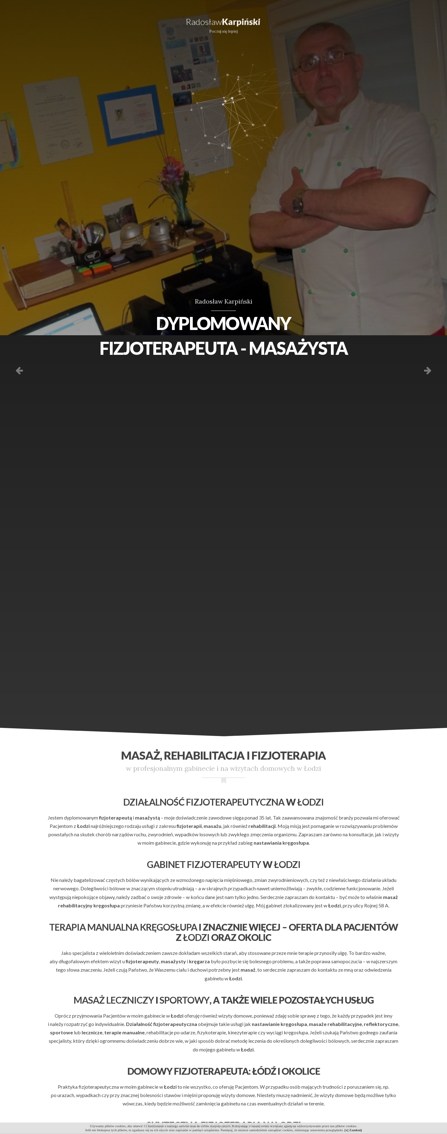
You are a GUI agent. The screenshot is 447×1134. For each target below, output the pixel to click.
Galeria (362, 23)
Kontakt (412, 23)
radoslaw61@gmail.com (195, 4)
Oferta (29, 23)
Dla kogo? (81, 23)
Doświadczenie (144, 23)
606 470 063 (147, 4)
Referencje (307, 23)
